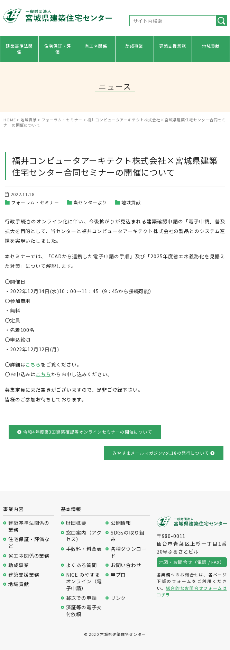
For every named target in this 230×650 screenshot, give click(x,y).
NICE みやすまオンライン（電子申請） (84, 582)
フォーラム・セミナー (35, 202)
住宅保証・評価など (28, 542)
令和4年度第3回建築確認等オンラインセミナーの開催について (84, 432)
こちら (33, 364)
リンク (118, 598)
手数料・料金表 (84, 549)
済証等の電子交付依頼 (84, 611)
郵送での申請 (81, 598)
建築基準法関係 (19, 49)
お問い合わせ (126, 565)
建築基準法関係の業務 (28, 526)
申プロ (118, 575)
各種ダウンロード (129, 552)
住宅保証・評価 (57, 49)
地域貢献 (211, 46)
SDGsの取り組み (128, 536)
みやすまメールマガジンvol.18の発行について (163, 453)
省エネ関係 (96, 46)
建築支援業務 (172, 46)
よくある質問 (81, 565)
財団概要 (76, 523)
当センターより (90, 202)
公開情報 (121, 523)
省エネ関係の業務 (28, 555)
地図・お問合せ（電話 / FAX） (191, 562)
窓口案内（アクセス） (84, 536)
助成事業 (134, 46)
